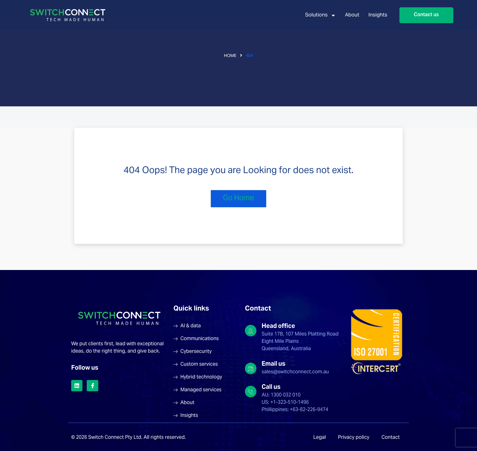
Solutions (320, 15)
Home (230, 56)
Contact (390, 437)
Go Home (238, 198)
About (352, 15)
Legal (319, 437)
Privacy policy (353, 437)
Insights (377, 15)
